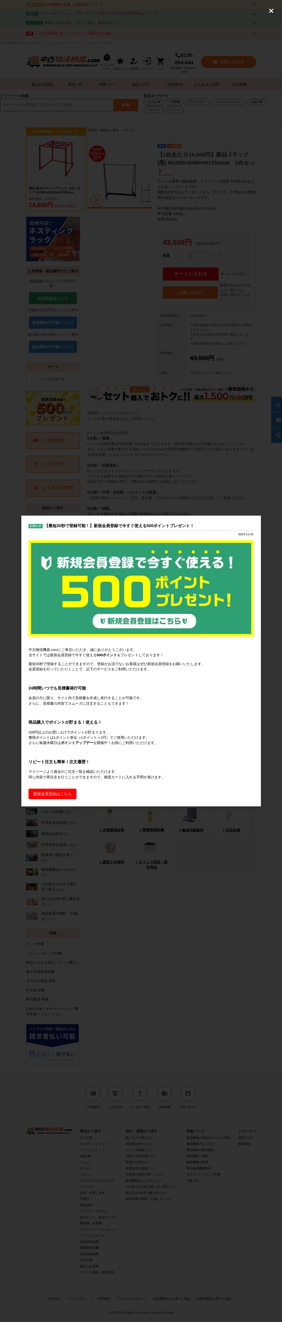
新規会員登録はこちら (52, 795)
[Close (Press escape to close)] (271, 11)
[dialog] (141, 661)
